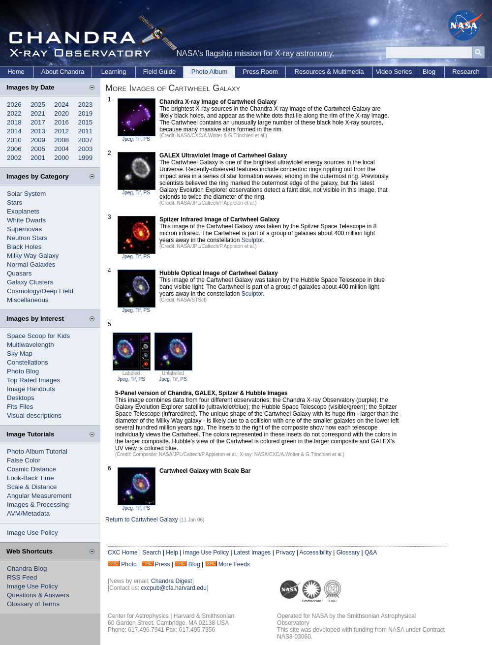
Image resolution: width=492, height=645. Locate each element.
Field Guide (159, 71)
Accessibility (316, 552)
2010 (14, 140)
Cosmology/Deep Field (40, 291)
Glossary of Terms (33, 604)
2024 (61, 104)
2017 (38, 122)
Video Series (394, 71)
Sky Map (19, 353)
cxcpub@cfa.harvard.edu (174, 587)
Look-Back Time (30, 478)
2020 (61, 113)
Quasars (19, 273)
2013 (38, 131)
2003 (85, 149)
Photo (128, 564)
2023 (85, 104)
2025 (38, 104)
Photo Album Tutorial (37, 451)
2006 (14, 149)
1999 (85, 157)
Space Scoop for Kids (38, 335)
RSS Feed (22, 577)
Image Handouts (31, 389)
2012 (61, 131)
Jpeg (127, 139)
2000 (61, 157)
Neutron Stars (27, 238)
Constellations (27, 362)
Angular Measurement (39, 495)
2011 (85, 131)
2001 (38, 157)
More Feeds (234, 564)
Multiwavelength (30, 344)
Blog (429, 71)
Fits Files (20, 406)
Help (172, 552)
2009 (38, 140)
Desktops (20, 397)
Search (151, 552)
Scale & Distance (32, 487)
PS (147, 139)
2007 (85, 140)
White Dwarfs (26, 220)
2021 (38, 113)
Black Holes (24, 246)
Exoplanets (23, 211)
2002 (14, 157)
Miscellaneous (27, 300)
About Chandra (62, 71)
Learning (113, 71)
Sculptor (252, 240)
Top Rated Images (33, 380)
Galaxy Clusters (30, 282)
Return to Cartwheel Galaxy (141, 519)
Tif (138, 139)
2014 (14, 131)
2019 (85, 113)
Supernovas (24, 229)
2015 (85, 122)
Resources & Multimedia (329, 71)
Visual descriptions (34, 415)
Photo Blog (23, 371)
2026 (14, 104)
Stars (14, 202)
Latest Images (252, 552)
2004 (61, 149)
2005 (38, 149)
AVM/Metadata (28, 513)
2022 (14, 113)
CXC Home (123, 552)
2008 (61, 140)
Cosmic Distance (31, 469)
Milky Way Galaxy (33, 255)
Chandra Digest (171, 581)
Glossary (348, 552)
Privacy (285, 552)
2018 (14, 122)
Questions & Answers (38, 595)
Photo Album (209, 71)
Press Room (260, 71)
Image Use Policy (32, 532)
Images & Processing (38, 504)
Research (466, 71)
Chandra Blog (27, 568)
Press (162, 564)
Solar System (26, 193)
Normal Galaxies (31, 264)
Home (16, 71)
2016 (61, 122)
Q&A (371, 552)
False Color (23, 460)
